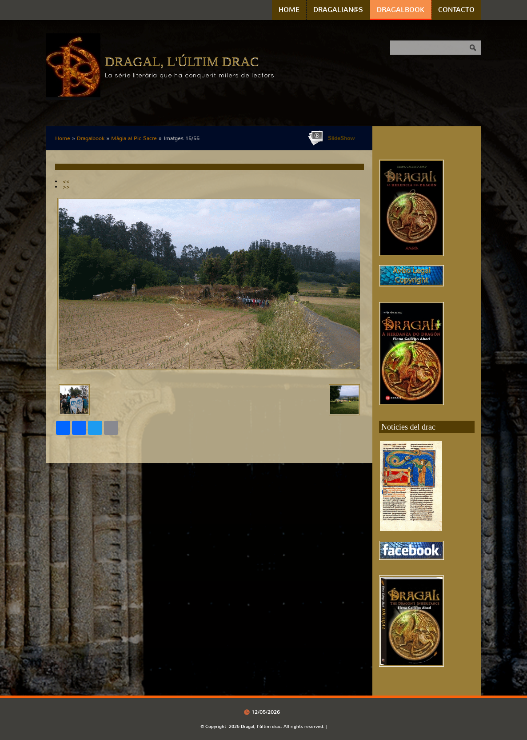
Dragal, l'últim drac (182, 61)
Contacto (456, 9)
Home (289, 9)
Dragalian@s (338, 9)
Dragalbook (400, 9)
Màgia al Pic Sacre (134, 138)
